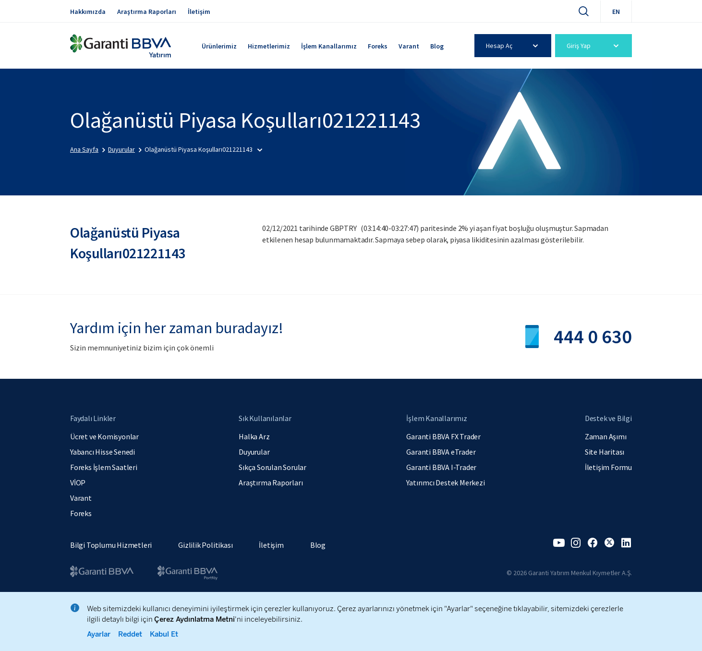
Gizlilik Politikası (205, 545)
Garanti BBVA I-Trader (441, 467)
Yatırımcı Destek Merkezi (445, 482)
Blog (437, 46)
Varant (409, 46)
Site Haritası (604, 452)
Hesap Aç (513, 45)
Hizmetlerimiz (269, 46)
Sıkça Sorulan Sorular (272, 467)
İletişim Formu (608, 467)
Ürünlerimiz (219, 46)
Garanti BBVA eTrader (440, 452)
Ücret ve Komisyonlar (104, 436)
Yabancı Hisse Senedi (102, 452)
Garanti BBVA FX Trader (443, 436)
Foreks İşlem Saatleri (103, 467)
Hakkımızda (88, 11)
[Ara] (583, 11)
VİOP (77, 482)
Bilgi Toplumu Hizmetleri (111, 545)
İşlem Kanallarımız (329, 46)
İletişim (199, 11)
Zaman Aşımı (606, 436)
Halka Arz (254, 436)
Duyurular (254, 452)
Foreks (377, 46)
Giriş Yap (594, 45)
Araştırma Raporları (146, 11)
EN (616, 11)
